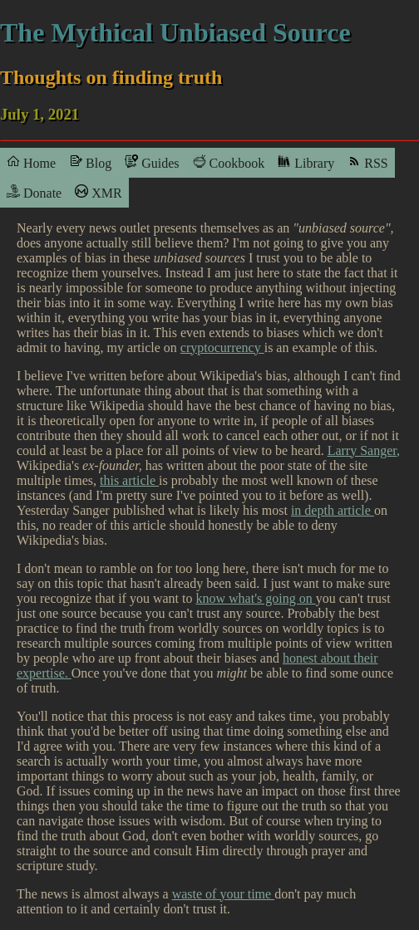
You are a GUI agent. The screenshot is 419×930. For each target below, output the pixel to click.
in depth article (332, 510)
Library (306, 162)
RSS (367, 162)
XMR (98, 192)
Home (31, 162)
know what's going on (256, 598)
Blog (90, 162)
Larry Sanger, (364, 450)
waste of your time (223, 894)
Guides (152, 162)
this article (129, 480)
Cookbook (229, 162)
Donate (34, 192)
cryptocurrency (222, 347)
